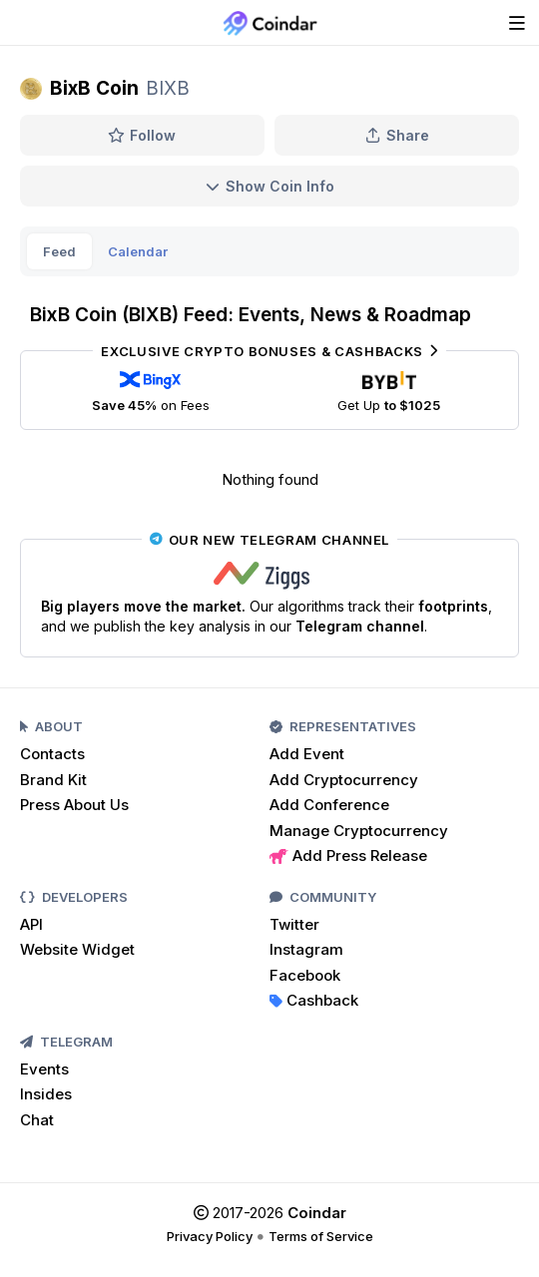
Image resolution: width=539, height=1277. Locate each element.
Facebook (305, 975)
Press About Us (74, 804)
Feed (59, 251)
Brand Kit (53, 779)
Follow (142, 135)
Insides (46, 1093)
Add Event (307, 753)
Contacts (52, 753)
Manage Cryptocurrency (359, 830)
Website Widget (77, 949)
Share (397, 135)
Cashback (314, 1000)
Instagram (306, 949)
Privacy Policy (210, 1236)
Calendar (138, 251)
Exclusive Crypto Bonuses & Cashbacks (269, 351)
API (31, 924)
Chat (37, 1119)
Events (44, 1069)
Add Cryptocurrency (344, 779)
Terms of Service (321, 1236)
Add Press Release (348, 855)
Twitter (294, 924)
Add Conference (329, 804)
